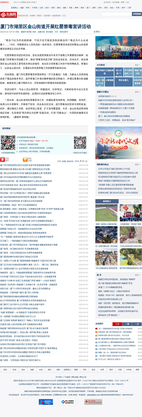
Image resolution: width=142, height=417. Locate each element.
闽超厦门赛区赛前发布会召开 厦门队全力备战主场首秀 (24, 328)
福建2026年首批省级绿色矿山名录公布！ (116, 100)
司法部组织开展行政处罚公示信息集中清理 (117, 177)
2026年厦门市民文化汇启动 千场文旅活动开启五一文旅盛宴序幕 (28, 277)
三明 (129, 8)
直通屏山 (14, 8)
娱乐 (47, 8)
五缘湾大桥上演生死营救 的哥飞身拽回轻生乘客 (21, 324)
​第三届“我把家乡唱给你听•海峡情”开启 (115, 283)
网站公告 (83, 377)
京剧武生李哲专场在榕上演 (110, 299)
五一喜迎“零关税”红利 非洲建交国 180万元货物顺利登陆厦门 (26, 221)
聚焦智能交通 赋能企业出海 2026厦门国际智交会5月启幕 (25, 169)
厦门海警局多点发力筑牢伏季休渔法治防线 (19, 308)
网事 (76, 8)
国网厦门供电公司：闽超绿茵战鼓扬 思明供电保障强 (23, 233)
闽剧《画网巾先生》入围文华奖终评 (114, 291)
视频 (76, 370)
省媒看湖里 (56, 16)
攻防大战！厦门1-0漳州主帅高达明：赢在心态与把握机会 (25, 289)
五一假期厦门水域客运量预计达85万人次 (18, 316)
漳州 (106, 8)
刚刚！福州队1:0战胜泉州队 (106, 224)
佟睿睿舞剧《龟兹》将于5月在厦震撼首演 (18, 205)
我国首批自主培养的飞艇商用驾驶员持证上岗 (118, 173)
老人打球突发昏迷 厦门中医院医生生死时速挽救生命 (23, 300)
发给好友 (70, 161)
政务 (23, 370)
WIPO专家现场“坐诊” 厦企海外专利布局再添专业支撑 (23, 185)
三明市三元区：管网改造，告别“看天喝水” (117, 120)
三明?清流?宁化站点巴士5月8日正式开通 (113, 349)
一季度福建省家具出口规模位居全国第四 (116, 104)
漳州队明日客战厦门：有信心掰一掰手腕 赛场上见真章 (24, 332)
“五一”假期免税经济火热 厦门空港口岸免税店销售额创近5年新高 (28, 225)
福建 (22, 8)
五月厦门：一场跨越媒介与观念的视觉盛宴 (19, 241)
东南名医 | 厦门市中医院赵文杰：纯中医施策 (115, 332)
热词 (14, 370)
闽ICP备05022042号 (48, 381)
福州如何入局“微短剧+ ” (108, 315)
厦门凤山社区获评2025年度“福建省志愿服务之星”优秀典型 (25, 173)
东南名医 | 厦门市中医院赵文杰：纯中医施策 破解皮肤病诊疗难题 (29, 245)
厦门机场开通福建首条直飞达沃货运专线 (18, 189)
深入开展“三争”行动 (118, 73)
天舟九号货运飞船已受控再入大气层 (114, 169)
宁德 (117, 8)
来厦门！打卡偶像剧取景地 (110, 287)
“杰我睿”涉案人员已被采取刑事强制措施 (116, 185)
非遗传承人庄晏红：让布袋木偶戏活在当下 (19, 356)
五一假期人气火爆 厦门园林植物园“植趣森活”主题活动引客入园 (28, 261)
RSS (127, 2)
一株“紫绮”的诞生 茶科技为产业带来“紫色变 (115, 356)
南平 (123, 8)
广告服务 (67, 377)
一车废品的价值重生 (107, 112)
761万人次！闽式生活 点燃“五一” (110, 359)
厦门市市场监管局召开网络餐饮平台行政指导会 (21, 177)
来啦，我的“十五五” (100, 83)
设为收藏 (115, 2)
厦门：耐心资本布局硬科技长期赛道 (114, 116)
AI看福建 (109, 80)
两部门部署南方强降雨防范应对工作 (114, 181)
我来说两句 (64, 32)
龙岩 (111, 8)
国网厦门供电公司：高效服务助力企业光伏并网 (21, 229)
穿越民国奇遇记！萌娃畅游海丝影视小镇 (116, 307)
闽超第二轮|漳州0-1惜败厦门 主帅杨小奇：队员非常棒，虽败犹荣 (28, 285)
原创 (5, 370)
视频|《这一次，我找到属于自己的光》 (112, 352)
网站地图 (75, 377)
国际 (64, 8)
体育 (53, 8)
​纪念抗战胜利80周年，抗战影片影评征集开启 (118, 311)
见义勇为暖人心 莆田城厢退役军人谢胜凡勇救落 (116, 342)
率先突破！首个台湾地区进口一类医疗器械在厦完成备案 (25, 193)
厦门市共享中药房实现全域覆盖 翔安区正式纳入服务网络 (25, 352)
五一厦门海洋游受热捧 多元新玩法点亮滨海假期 (21, 201)
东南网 (32, 16)
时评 (27, 8)
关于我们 (59, 377)
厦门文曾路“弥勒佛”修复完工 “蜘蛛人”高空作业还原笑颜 (25, 320)
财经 (111, 370)
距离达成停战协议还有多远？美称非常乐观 (117, 189)
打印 (59, 161)
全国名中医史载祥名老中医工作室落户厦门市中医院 (23, 344)
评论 (84, 370)
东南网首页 (4, 2)
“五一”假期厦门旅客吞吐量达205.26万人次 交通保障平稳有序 (26, 237)
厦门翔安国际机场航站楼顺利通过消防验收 (19, 296)
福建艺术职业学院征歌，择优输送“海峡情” (117, 279)
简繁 (122, 2)
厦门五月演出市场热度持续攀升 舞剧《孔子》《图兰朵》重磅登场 (29, 265)
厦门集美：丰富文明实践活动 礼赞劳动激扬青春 (21, 253)
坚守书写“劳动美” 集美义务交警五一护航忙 (19, 340)
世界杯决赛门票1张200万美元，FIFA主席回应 (118, 193)
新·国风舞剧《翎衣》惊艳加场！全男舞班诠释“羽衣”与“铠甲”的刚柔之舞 (32, 209)
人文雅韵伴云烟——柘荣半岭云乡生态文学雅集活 (117, 346)
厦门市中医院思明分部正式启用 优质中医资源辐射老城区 (25, 165)
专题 (70, 8)
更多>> (137, 65)
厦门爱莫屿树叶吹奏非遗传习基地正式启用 (19, 257)
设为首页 (107, 2)
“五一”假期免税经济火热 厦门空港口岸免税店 (115, 329)
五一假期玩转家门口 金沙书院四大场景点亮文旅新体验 (24, 269)
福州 (82, 8)
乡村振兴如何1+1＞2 (107, 96)
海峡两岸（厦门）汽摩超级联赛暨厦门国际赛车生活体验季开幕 (28, 273)
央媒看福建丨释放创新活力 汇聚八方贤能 (116, 108)
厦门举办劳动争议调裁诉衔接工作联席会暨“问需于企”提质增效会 (28, 348)
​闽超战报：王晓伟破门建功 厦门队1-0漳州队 (19, 293)
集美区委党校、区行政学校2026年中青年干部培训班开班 (25, 336)
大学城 (34, 8)
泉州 (100, 8)
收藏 (64, 161)
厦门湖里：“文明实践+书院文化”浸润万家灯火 (20, 360)
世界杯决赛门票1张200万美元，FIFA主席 (113, 335)
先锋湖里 (47, 16)
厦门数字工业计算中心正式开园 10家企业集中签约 (22, 304)
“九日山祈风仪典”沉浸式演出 (131, 246)
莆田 (94, 8)
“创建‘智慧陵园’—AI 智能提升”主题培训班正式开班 (22, 312)
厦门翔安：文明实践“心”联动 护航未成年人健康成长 (23, 217)
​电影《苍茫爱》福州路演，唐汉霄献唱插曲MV (118, 303)
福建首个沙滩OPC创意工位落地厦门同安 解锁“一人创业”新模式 (28, 281)
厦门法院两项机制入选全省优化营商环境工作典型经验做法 (26, 213)
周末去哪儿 (124, 80)
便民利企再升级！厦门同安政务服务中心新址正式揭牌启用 (26, 181)
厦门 (88, 8)
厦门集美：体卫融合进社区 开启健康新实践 (19, 249)
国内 (59, 8)
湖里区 (39, 16)
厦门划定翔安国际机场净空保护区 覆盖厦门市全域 (22, 197)
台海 (41, 8)
